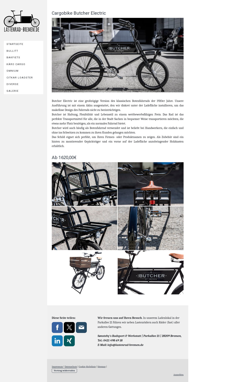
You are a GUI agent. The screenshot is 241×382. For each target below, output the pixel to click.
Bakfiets (13, 57)
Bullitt (12, 50)
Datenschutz (71, 366)
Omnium (13, 70)
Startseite (15, 44)
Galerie (13, 90)
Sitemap (102, 366)
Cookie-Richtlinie (87, 366)
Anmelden (178, 374)
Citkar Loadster (20, 77)
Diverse (13, 84)
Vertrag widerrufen (64, 370)
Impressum (57, 366)
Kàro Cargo (16, 64)
